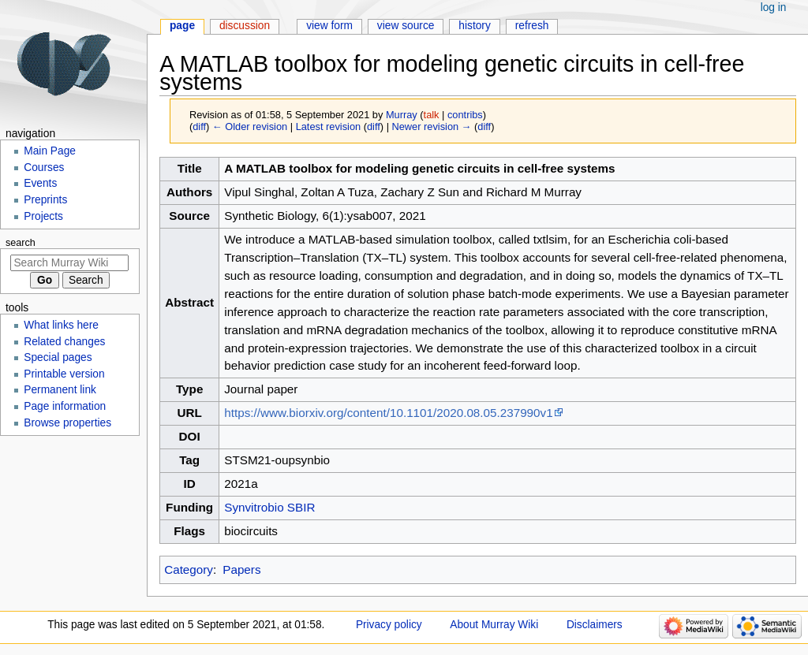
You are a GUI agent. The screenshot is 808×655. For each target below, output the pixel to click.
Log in (774, 7)
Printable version (64, 374)
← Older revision (249, 126)
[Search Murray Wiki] (69, 263)
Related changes (64, 342)
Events (40, 183)
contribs (465, 115)
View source (406, 26)
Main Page (50, 151)
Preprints (45, 200)
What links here (61, 325)
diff (199, 126)
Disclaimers (595, 625)
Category (188, 569)
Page (182, 26)
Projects (43, 216)
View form (329, 26)
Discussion (244, 26)
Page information (65, 406)
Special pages (58, 357)
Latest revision (328, 126)
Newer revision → (432, 126)
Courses (44, 167)
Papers (241, 569)
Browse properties (67, 423)
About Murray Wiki (494, 625)
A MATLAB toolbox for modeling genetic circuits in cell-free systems (419, 168)
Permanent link (60, 390)
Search (21, 242)
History (474, 26)
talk (432, 115)
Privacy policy (389, 625)
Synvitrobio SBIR (269, 507)
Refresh (532, 26)
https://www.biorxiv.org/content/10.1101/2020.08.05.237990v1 (388, 412)
